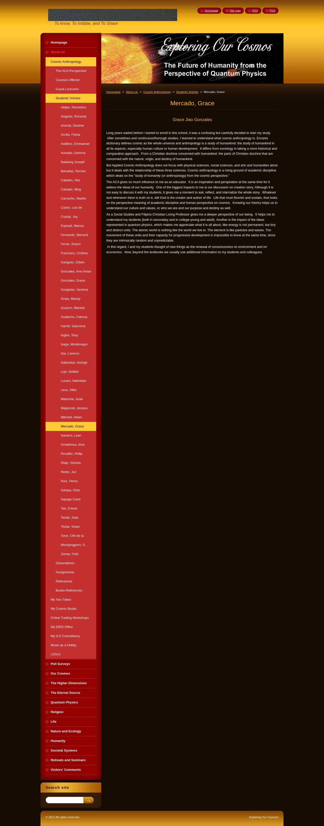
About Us (132, 91)
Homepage (113, 91)
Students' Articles (187, 91)
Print (272, 10)
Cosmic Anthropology (157, 91)
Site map (235, 10)
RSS (255, 10)
